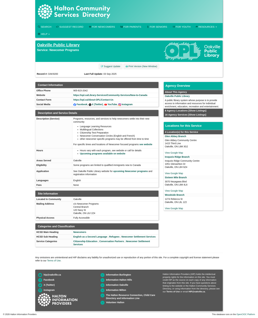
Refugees (114, 236)
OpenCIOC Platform (245, 314)
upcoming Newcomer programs (130, 171)
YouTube (112, 104)
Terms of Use (54, 260)
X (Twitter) (97, 104)
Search (44, 26)
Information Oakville (117, 285)
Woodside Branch (174, 195)
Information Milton (116, 290)
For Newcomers (101, 26)
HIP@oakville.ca (197, 291)
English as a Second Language (90, 236)
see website (145, 144)
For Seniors (156, 26)
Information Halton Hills (119, 279)
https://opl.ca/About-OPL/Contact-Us (93, 99)
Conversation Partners (111, 241)
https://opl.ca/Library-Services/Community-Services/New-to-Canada (110, 95)
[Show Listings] (197, 110)
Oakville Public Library (58, 45)
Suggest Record (69, 26)
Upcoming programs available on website (102, 153)
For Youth (181, 26)
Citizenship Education (85, 241)
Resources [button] (206, 26)
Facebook (82, 104)
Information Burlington (118, 274)
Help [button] (44, 34)
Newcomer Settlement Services (138, 236)
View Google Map (174, 152)
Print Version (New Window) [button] (141, 66)
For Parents (130, 26)
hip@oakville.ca (52, 274)
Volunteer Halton (115, 302)
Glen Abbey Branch (175, 136)
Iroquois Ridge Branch (177, 157)
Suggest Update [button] (110, 66)
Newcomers (79, 232)
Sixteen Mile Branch (176, 177)
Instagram (127, 104)
